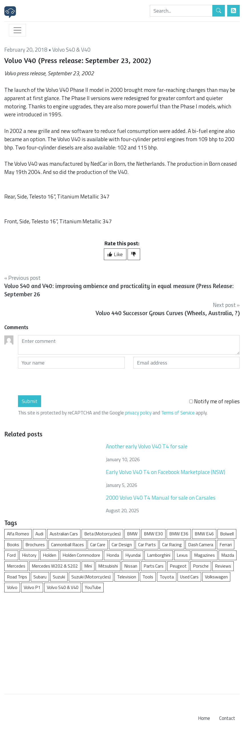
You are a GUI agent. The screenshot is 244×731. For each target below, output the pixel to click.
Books (13, 544)
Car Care (97, 544)
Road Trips (17, 576)
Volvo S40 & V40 (71, 49)
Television (126, 576)
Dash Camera (200, 544)
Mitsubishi (108, 565)
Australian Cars (64, 533)
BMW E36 (178, 533)
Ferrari (225, 544)
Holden (49, 555)
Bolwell (227, 533)
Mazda (227, 555)
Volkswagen (216, 576)
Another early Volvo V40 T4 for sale (146, 446)
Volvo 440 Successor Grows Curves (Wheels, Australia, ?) (168, 313)
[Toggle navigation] (17, 30)
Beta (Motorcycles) (102, 533)
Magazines (204, 555)
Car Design (122, 544)
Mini (88, 565)
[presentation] (61, 382)
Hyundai (133, 555)
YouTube (93, 587)
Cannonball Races (67, 544)
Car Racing (172, 544)
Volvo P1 (32, 587)
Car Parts (147, 544)
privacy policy (138, 412)
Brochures (35, 544)
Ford (11, 555)
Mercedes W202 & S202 (55, 565)
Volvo (12, 587)
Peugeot (178, 565)
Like (115, 254)
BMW (132, 533)
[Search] (181, 11)
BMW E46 (204, 533)
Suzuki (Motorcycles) (91, 576)
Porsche (201, 565)
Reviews (223, 565)
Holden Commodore (81, 555)
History (29, 555)
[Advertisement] (122, 640)
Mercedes (16, 565)
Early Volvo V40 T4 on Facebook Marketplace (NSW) (165, 472)
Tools (147, 576)
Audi (39, 533)
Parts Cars (154, 565)
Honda (112, 555)
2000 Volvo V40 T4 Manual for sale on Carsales (160, 497)
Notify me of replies (214, 401)
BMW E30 (153, 533)
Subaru (40, 576)
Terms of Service (178, 412)
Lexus (182, 555)
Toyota (167, 576)
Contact (227, 718)
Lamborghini (158, 555)
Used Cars (189, 576)
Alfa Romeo (18, 533)
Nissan (130, 565)
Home (204, 718)
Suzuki (59, 576)
